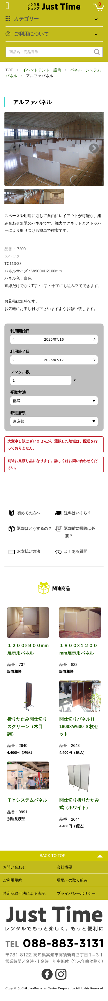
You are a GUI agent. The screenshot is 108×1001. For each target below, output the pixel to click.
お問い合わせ (14, 867)
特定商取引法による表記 (24, 893)
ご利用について (31, 34)
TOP (9, 70)
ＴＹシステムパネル (27, 800)
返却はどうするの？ (30, 529)
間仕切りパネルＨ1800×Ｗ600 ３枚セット (78, 726)
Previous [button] (14, 148)
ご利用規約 (12, 880)
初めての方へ (24, 513)
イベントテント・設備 (41, 70)
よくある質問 (71, 552)
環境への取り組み (72, 880)
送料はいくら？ (73, 513)
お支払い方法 (24, 552)
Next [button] (94, 148)
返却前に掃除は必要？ (75, 532)
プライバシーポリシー (76, 893)
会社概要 (64, 867)
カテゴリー (26, 19)
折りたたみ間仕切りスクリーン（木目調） (27, 726)
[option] (54, 149)
